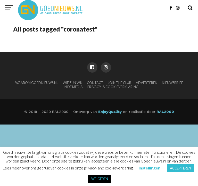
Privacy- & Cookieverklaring (112, 87)
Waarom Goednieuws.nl (36, 83)
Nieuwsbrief (172, 83)
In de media (73, 87)
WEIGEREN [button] (99, 179)
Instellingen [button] (149, 168)
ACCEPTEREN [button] (180, 168)
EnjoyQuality (110, 112)
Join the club (119, 83)
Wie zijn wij (72, 83)
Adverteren (146, 83)
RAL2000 (164, 112)
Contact (95, 83)
